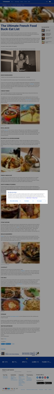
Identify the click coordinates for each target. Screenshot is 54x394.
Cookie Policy (28, 197)
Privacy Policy (34, 197)
